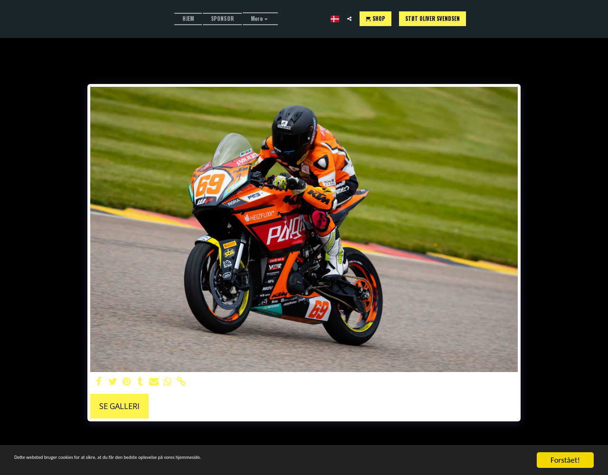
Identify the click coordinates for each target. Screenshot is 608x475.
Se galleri (119, 405)
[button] (458, 18)
